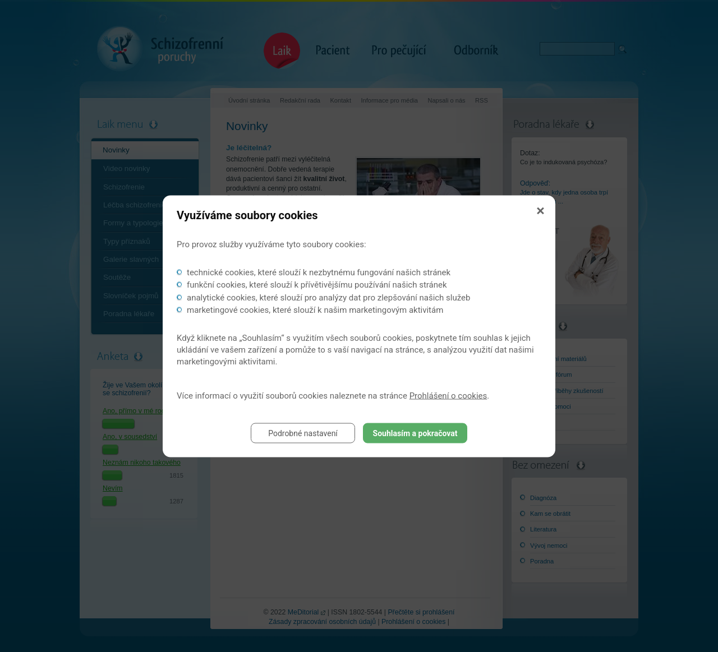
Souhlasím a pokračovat (415, 432)
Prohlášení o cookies (448, 395)
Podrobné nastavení (303, 432)
